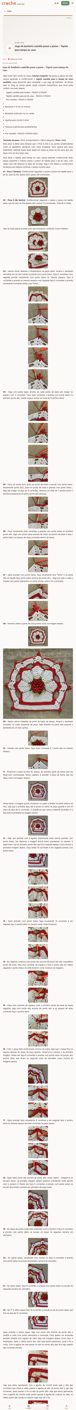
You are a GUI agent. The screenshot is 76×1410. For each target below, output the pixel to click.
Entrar (65, 3)
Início (4, 59)
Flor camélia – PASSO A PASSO (19, 100)
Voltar (8, 11)
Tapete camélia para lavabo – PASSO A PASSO (26, 92)
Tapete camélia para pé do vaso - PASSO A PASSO (28, 96)
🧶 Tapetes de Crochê (15, 59)
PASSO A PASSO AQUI (28, 133)
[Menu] (72, 3)
